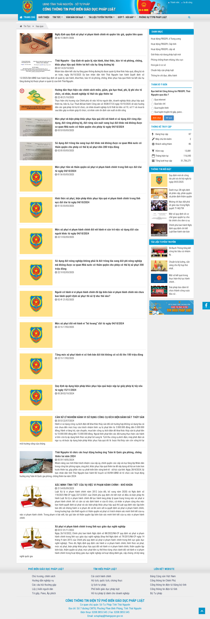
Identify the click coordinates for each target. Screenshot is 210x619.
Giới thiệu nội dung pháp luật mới (166, 54)
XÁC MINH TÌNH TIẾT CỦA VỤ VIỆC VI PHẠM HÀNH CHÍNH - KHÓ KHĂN (94, 484)
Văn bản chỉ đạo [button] (75, 18)
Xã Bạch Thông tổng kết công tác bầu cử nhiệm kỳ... (180, 251)
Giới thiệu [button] (43, 17)
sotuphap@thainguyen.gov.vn (108, 616)
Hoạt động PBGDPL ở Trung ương (166, 38)
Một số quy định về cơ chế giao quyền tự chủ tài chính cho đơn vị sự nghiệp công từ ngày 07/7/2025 (179, 217)
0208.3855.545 (99, 612)
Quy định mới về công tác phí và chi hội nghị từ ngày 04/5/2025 (180, 178)
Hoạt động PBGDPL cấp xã (163, 49)
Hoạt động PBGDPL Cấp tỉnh (163, 44)
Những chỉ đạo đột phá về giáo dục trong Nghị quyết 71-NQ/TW (179, 205)
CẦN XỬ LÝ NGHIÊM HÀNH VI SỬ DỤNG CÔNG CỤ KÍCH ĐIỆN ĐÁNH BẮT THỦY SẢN (99, 417)
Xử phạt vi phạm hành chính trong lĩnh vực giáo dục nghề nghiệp (90, 526)
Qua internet (158, 99)
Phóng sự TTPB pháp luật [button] (153, 17)
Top (202, 611)
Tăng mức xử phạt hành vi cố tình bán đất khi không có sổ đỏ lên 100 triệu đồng (99, 354)
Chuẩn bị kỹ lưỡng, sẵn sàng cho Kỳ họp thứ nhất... (179, 265)
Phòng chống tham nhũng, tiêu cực (167, 59)
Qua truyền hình (160, 108)
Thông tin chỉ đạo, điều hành (164, 75)
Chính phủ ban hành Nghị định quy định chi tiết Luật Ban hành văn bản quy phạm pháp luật (180, 228)
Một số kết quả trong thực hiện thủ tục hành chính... (179, 278)
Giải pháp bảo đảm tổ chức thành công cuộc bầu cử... (179, 290)
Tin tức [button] (57, 18)
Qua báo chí (158, 103)
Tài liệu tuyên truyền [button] (102, 18)
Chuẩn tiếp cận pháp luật (162, 70)
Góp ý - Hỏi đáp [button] (127, 18)
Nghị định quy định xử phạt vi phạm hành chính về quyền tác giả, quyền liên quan (99, 34)
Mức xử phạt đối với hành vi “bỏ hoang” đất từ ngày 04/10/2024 (89, 323)
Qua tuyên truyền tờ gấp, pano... (167, 112)
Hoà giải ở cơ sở (158, 65)
